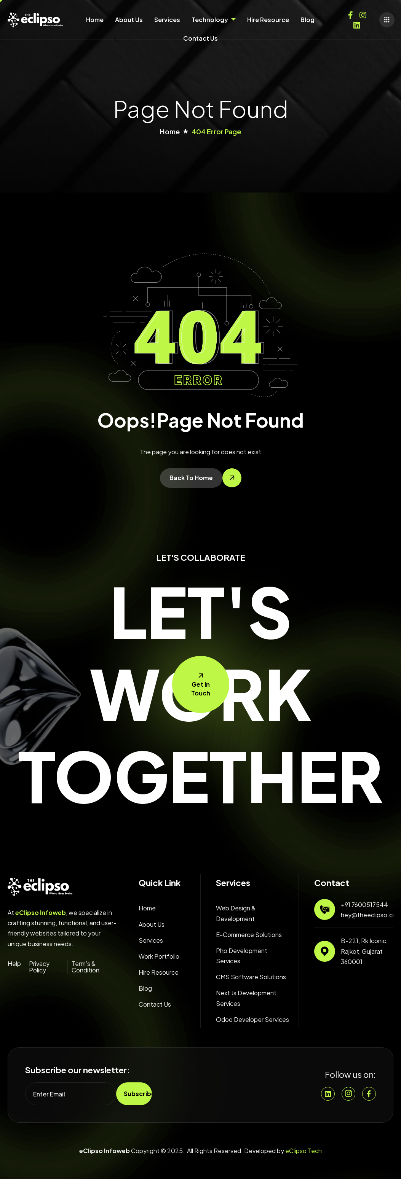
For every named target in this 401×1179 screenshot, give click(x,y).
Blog (307, 20)
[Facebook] (350, 13)
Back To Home (191, 478)
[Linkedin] (328, 1094)
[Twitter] (357, 23)
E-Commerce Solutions (249, 935)
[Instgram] (348, 1094)
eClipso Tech (303, 1151)
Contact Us (200, 38)
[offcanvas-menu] (387, 19)
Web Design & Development (236, 913)
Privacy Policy (39, 967)
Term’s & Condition (85, 967)
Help (14, 963)
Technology (214, 20)
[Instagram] (363, 13)
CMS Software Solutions (251, 977)
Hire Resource (268, 20)
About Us (129, 20)
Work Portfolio (159, 956)
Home (95, 20)
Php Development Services (241, 956)
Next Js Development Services (246, 998)
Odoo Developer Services (252, 1019)
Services (167, 20)
